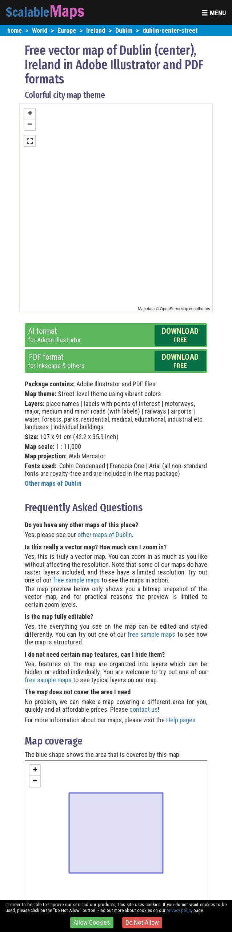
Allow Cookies (91, 922)
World (39, 30)
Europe (66, 30)
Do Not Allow (142, 922)
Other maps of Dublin (53, 483)
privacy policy (179, 910)
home (14, 30)
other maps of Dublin (104, 534)
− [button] (30, 124)
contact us (143, 709)
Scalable (27, 12)
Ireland (95, 30)
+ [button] (30, 113)
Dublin (123, 30)
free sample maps (76, 580)
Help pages (181, 720)
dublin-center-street (170, 30)
